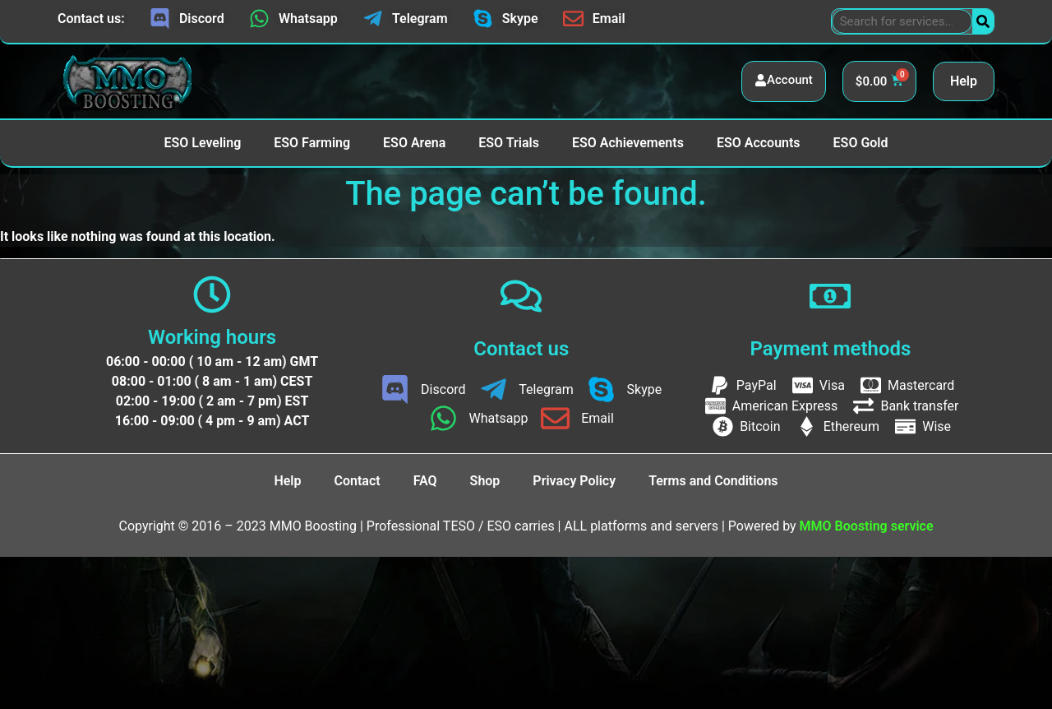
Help (963, 81)
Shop (485, 481)
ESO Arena (414, 143)
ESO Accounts (759, 143)
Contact (358, 481)
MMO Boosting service (867, 526)
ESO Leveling (202, 143)
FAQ (425, 481)
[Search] (983, 21)
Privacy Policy (574, 481)
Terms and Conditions (712, 481)
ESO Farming (312, 143)
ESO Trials (508, 143)
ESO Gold (860, 143)
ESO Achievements (628, 143)
